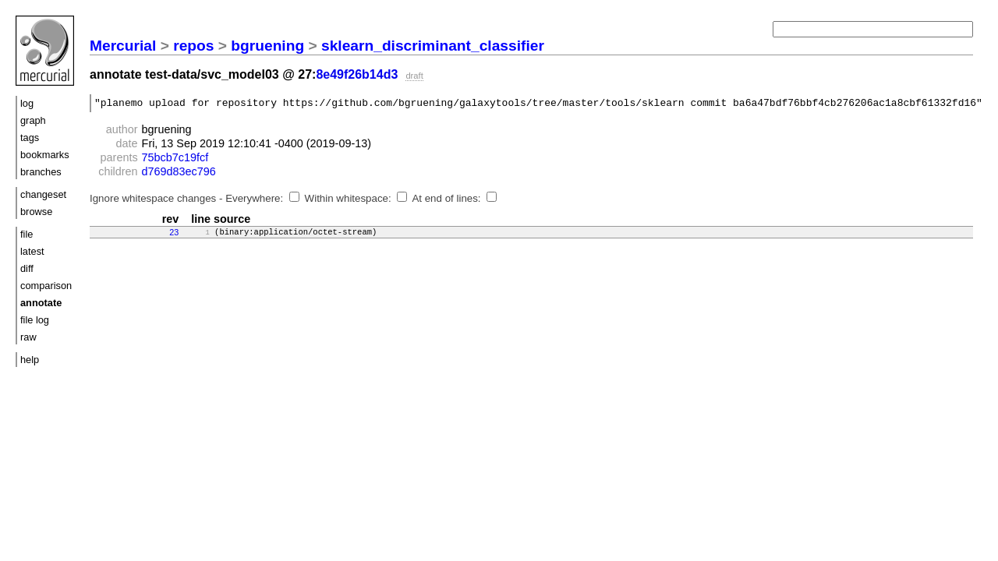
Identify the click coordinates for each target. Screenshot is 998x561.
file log (34, 320)
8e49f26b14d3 (357, 74)
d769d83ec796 (179, 174)
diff (27, 268)
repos (193, 45)
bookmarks (44, 155)
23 (174, 234)
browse (36, 211)
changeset (43, 194)
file (26, 234)
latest (32, 251)
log (27, 103)
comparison (46, 285)
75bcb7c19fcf (175, 159)
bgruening (267, 45)
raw (28, 337)
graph (33, 120)
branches (41, 172)
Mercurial (123, 45)
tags (29, 137)
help (29, 359)
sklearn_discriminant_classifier (432, 45)
